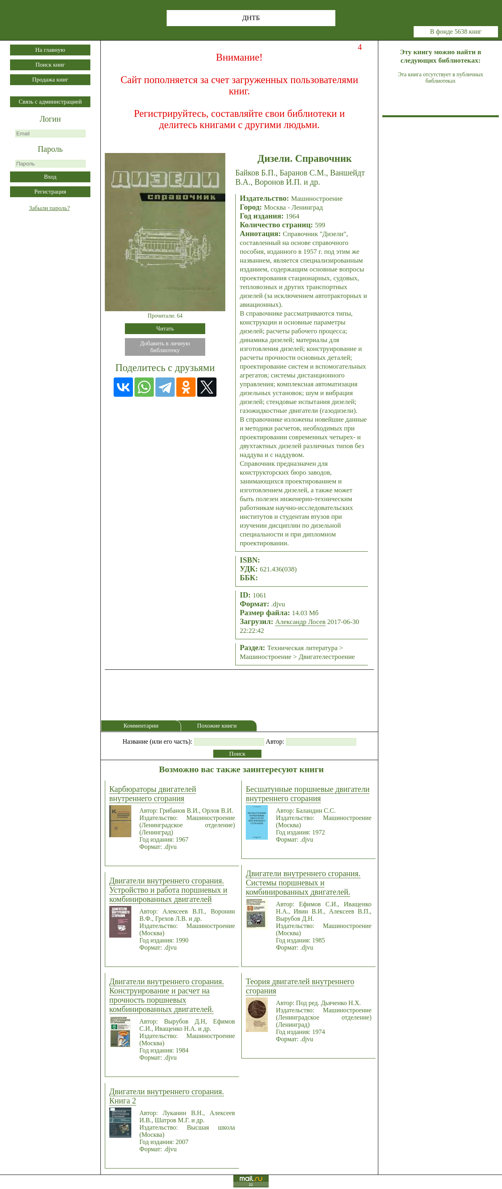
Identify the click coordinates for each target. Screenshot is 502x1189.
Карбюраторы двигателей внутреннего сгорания (152, 794)
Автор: (275, 741)
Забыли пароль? (49, 208)
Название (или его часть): (157, 741)
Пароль (50, 149)
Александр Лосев (300, 622)
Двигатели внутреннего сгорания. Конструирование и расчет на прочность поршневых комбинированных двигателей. (166, 995)
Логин (50, 118)
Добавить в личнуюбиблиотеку (165, 346)
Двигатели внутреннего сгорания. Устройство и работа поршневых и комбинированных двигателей (168, 889)
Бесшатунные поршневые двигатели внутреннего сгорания (307, 794)
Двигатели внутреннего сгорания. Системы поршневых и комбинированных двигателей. (303, 882)
